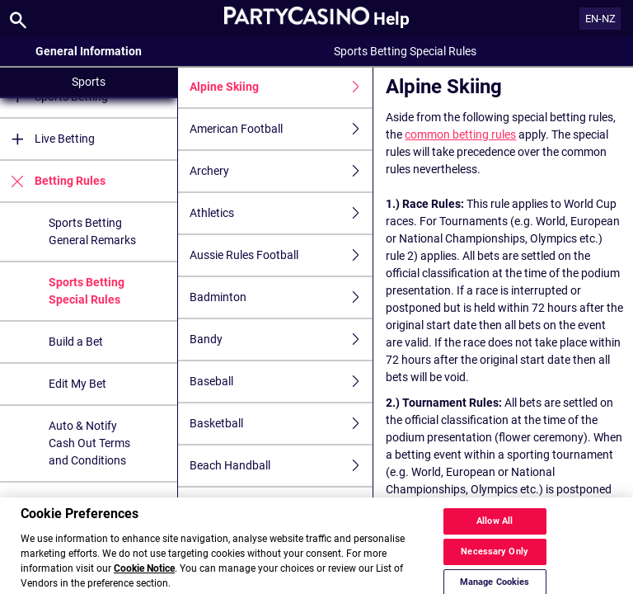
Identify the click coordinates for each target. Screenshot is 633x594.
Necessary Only (494, 564)
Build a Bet (76, 341)
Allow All (494, 533)
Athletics (281, 213)
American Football (281, 129)
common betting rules (460, 134)
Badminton (281, 297)
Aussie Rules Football (281, 255)
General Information (88, 51)
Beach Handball (281, 466)
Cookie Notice (144, 581)
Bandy (281, 339)
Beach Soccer (281, 508)
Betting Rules (53, 181)
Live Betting (47, 139)
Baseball (281, 381)
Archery (281, 171)
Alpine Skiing (281, 87)
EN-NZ (600, 18)
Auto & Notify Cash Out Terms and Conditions (89, 443)
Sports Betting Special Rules (86, 291)
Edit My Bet (77, 383)
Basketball (281, 423)
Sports (89, 81)
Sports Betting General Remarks (92, 231)
